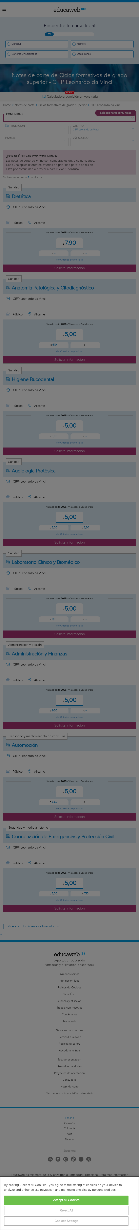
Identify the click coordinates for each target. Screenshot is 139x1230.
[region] (69, 1203)
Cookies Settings (66, 1221)
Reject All (66, 1210)
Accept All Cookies (66, 1200)
